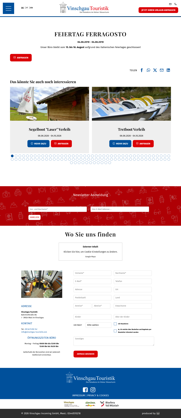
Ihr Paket (78, 325)
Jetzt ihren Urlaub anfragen (158, 10)
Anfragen (61, 143)
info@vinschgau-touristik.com (34, 332)
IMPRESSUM (78, 395)
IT (27, 8)
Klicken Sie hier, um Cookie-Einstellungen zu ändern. (91, 251)
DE (22, 8)
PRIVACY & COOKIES (98, 395)
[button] (41, 284)
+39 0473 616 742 (30, 329)
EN (31, 8)
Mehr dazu (38, 143)
